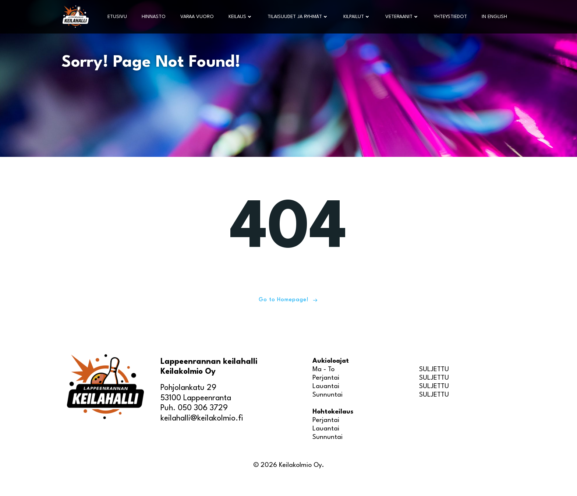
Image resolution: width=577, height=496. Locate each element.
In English (495, 16)
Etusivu (118, 16)
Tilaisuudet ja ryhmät (298, 16)
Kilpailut (357, 16)
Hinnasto (154, 16)
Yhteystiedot (451, 16)
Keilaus (241, 16)
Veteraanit (403, 16)
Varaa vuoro (198, 16)
